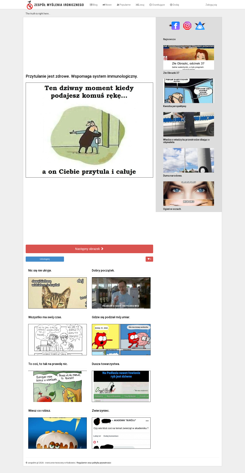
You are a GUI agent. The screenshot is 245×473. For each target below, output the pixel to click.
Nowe (107, 4)
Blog (93, 4)
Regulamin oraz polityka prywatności (94, 463)
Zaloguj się (211, 4)
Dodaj (174, 4)
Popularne (124, 4)
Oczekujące (157, 4)
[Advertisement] (89, 45)
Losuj (140, 4)
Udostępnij (45, 259)
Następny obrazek (89, 249)
